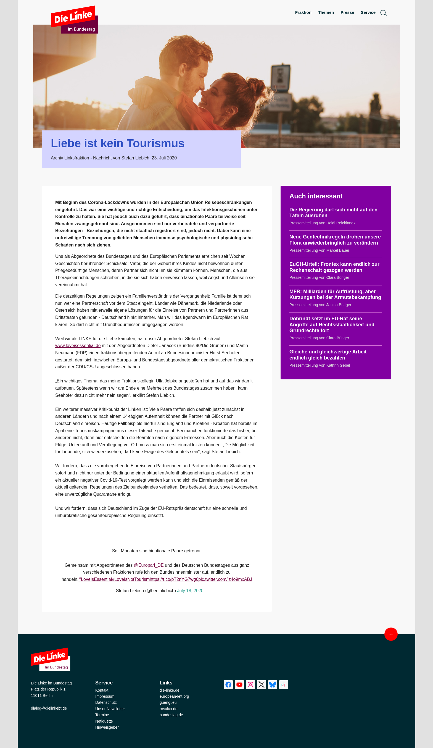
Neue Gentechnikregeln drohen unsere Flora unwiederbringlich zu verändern (335, 240)
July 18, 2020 (190, 590)
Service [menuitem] (368, 12)
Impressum (104, 696)
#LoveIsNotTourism (131, 579)
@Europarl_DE (149, 565)
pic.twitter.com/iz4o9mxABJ (225, 579)
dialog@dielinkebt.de (49, 708)
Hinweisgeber (107, 727)
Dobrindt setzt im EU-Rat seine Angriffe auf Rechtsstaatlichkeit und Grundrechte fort (331, 324)
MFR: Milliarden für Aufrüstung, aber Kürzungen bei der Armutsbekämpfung (335, 294)
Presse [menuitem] (347, 12)
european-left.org (174, 696)
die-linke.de (169, 690)
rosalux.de (169, 709)
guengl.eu (168, 702)
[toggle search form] (383, 12)
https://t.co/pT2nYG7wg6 (174, 579)
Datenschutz (106, 702)
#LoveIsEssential (95, 579)
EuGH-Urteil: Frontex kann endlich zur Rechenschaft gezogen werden (334, 267)
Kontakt (101, 690)
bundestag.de (171, 715)
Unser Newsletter (110, 709)
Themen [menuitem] (326, 12)
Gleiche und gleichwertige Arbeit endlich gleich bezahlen (327, 355)
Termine (102, 715)
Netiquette (104, 721)
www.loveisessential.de (78, 345)
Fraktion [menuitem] (303, 12)
